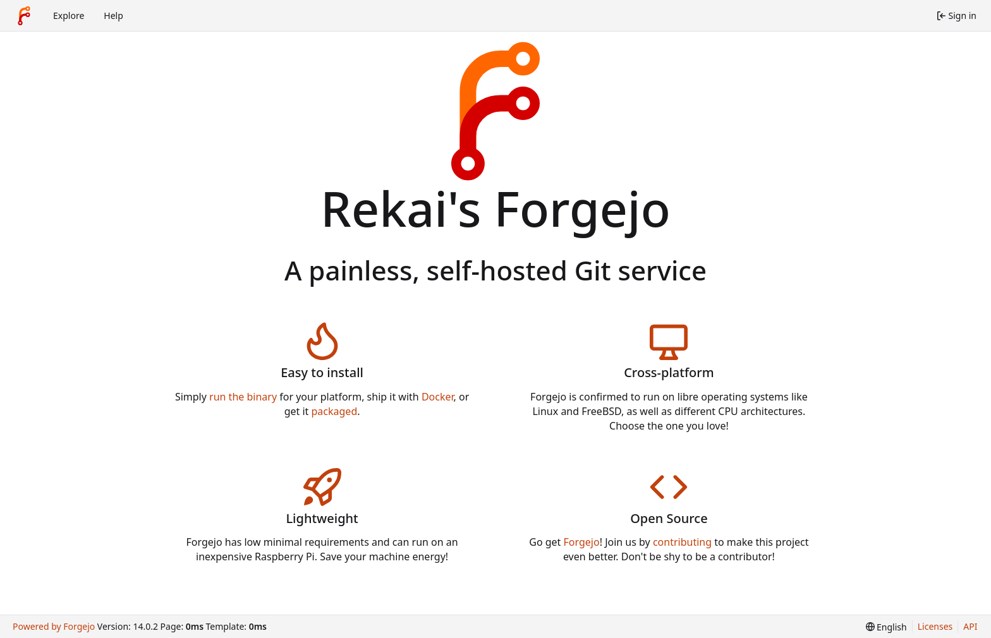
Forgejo (582, 542)
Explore (68, 15)
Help (113, 15)
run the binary (243, 397)
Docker (438, 397)
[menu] (886, 627)
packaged (335, 411)
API (970, 626)
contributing (682, 542)
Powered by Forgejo (54, 626)
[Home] (24, 15)
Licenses (935, 626)
